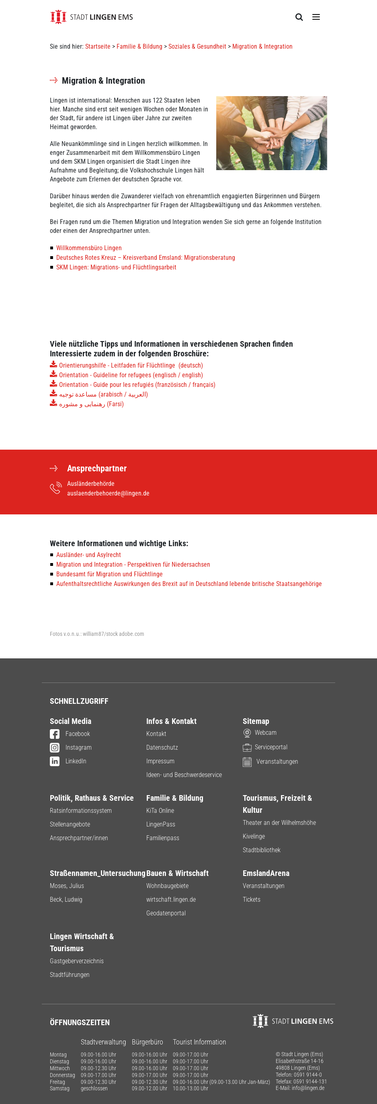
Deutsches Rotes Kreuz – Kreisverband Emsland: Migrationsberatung (145, 257)
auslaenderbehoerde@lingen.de (108, 493)
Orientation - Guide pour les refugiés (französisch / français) (137, 385)
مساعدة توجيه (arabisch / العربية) (103, 394)
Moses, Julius (67, 886)
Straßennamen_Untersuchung (92, 873)
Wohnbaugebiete (167, 886)
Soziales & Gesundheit (197, 46)
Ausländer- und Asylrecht (88, 555)
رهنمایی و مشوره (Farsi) (92, 404)
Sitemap (256, 721)
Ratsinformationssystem (81, 810)
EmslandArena (266, 873)
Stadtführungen (70, 975)
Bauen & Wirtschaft (177, 873)
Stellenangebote (70, 824)
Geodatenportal (166, 913)
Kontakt (156, 734)
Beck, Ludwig (66, 899)
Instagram (71, 748)
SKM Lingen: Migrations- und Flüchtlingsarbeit (116, 267)
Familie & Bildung (139, 46)
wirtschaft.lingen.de (171, 899)
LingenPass (160, 824)
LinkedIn (68, 761)
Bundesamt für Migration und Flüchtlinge (109, 574)
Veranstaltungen (270, 761)
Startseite (98, 46)
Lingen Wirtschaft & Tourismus (82, 942)
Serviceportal (265, 747)
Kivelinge (254, 836)
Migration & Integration (262, 46)
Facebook (70, 734)
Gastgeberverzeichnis (77, 961)
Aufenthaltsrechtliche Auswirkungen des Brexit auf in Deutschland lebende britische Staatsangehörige (189, 584)
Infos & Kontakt (171, 721)
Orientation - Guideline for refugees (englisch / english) (131, 375)
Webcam (260, 732)
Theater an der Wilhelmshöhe (279, 822)
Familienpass (162, 838)
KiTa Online (160, 810)
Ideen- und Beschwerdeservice (184, 775)
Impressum (160, 761)
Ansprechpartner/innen (79, 838)
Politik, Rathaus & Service (92, 798)
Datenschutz (162, 747)
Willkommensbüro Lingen (89, 248)
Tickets (251, 899)
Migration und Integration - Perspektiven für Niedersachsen (133, 564)
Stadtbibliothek (262, 850)
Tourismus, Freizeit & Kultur (277, 804)
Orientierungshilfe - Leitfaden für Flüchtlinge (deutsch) (131, 365)
